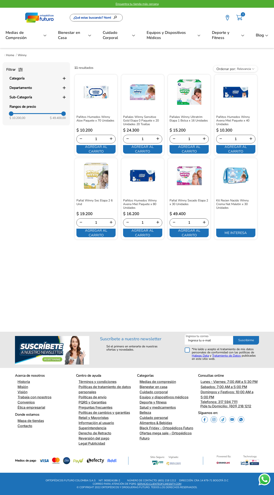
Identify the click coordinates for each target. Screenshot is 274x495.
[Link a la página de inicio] (9, 55)
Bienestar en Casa (69, 35)
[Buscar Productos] (116, 17)
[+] (111, 139)
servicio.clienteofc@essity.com (159, 484)
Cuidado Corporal (110, 35)
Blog (260, 35)
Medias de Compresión (16, 35)
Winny (22, 55)
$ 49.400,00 (58, 118)
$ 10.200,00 (17, 118)
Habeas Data (200, 356)
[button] (37, 78)
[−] (81, 139)
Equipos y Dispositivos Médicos (166, 35)
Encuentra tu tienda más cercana (137, 4)
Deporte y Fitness (220, 35)
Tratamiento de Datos (226, 356)
